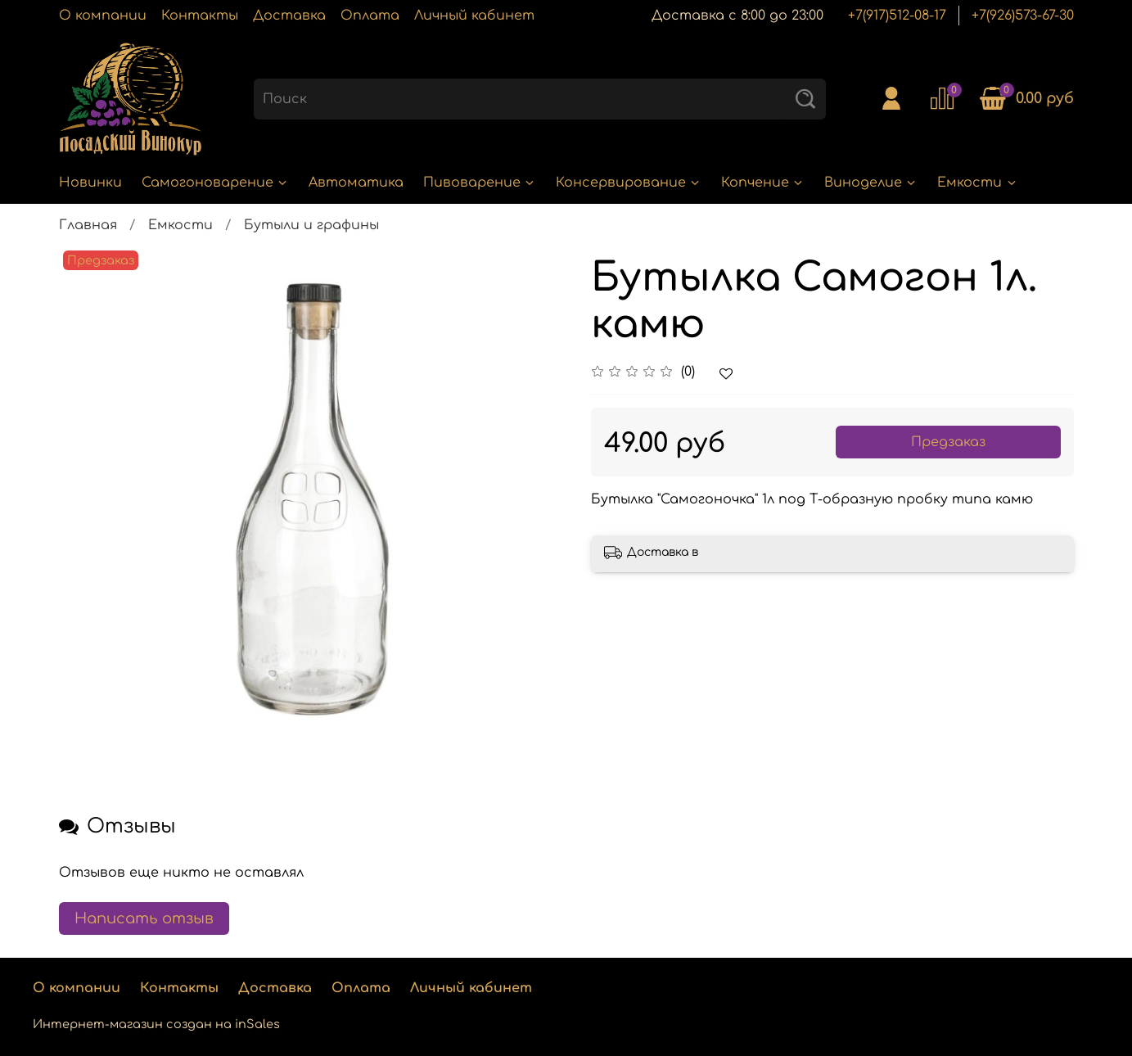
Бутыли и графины (311, 225)
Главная (88, 225)
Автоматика (356, 182)
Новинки (90, 182)
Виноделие (871, 182)
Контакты (199, 15)
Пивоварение (479, 182)
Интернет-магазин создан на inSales (156, 1024)
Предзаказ (948, 442)
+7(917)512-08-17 (897, 15)
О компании (103, 15)
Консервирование (628, 182)
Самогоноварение (215, 182)
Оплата (370, 15)
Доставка (289, 15)
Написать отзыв (144, 918)
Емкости (977, 182)
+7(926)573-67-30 (1023, 15)
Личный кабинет (474, 15)
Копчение (763, 182)
